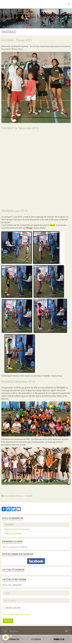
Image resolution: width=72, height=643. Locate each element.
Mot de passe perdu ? (23, 614)
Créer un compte (9, 614)
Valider (8, 621)
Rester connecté (12, 607)
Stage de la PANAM (12, 534)
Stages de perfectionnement (16, 529)
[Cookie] (5, 637)
